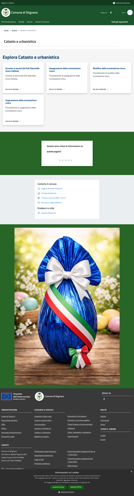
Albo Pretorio (73, 465)
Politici (4, 428)
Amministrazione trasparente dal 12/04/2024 (80, 460)
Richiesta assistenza (42, 463)
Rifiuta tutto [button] (76, 487)
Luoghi (103, 435)
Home (6, 30)
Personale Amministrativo (11, 432)
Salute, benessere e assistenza (79, 432)
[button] (67, 492)
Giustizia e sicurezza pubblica (79, 420)
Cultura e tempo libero (42, 420)
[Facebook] (110, 12)
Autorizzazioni (73, 436)
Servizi (14, 30)
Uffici (3, 424)
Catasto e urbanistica (42, 432)
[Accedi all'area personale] (121, 3)
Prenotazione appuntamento (45, 451)
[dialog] (67, 482)
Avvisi (103, 424)
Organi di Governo (8, 416)
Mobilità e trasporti (41, 436)
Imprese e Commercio (42, 428)
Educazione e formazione (77, 416)
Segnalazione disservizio (43, 455)
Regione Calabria (7, 3)
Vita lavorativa (39, 424)
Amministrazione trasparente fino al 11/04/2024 (81, 453)
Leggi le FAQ (39, 459)
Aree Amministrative (9, 420)
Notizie (103, 416)
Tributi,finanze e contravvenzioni (80, 424)
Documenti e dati (7, 436)
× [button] (131, 471)
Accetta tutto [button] (58, 487)
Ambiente (71, 428)
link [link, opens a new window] (88, 482)
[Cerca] (130, 12)
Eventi (103, 439)
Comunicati (105, 420)
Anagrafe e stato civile (42, 416)
